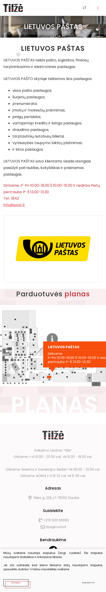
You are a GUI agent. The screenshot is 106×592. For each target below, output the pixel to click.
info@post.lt (14, 205)
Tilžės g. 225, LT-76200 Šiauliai (53, 497)
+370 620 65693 (52, 520)
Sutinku (16, 582)
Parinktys (88, 582)
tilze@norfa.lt (53, 527)
